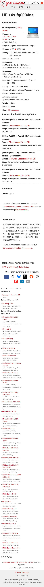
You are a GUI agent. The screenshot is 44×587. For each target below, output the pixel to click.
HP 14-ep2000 (6, 329)
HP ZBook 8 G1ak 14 (8, 348)
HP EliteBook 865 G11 (9, 494)
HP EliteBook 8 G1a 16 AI (10, 373)
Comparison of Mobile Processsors (17, 248)
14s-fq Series (23, 267)
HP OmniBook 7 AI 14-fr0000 (11, 402)
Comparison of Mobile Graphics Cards (18, 207)
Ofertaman (13, 126)
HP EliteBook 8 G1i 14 (9, 411)
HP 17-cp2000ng (7, 339)
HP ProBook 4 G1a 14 (9, 356)
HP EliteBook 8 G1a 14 (9, 509)
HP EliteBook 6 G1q (8, 428)
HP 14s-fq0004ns (9, 267)
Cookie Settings (22, 573)
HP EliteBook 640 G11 (9, 523)
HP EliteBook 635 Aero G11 (10, 548)
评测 (21, 7)
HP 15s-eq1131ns (7, 304)
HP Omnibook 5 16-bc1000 (10, 457)
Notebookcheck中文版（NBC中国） (16, 562)
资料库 (31, 562)
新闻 (28, 7)
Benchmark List (21, 210)
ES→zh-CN (25, 126)
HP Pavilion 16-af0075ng (10, 533)
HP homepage (13, 110)
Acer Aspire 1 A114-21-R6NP (11, 295)
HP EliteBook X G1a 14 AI (10, 543)
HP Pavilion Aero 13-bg (9, 516)
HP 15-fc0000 (6, 501)
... (41, 7)
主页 (13, 7)
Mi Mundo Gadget (16, 159)
